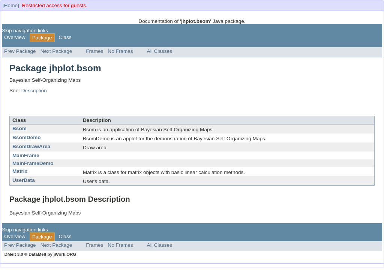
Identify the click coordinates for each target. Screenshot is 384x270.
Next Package (56, 51)
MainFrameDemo (33, 163)
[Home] (11, 5)
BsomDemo (26, 137)
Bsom (19, 128)
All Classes (159, 51)
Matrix (19, 171)
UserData (23, 180)
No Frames (120, 51)
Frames (94, 51)
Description (34, 90)
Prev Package (20, 51)
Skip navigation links (25, 30)
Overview (15, 37)
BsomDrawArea (31, 146)
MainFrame (25, 155)
